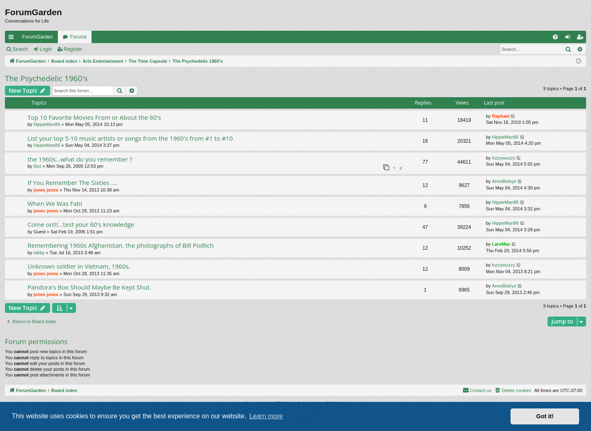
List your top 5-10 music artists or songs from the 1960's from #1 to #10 (130, 138)
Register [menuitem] (581, 38)
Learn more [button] (266, 416)
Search (20, 49)
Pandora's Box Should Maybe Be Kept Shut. (89, 287)
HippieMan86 (47, 124)
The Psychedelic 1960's (46, 78)
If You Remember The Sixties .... (72, 182)
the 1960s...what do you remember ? (79, 159)
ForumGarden (37, 37)
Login (46, 49)
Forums (78, 37)
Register (73, 49)
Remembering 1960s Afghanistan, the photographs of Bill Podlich (120, 245)
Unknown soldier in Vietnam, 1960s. (78, 266)
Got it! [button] (545, 416)
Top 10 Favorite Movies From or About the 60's (94, 117)
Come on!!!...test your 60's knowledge (80, 224)
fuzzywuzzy (503, 157)
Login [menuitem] (569, 38)
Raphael (501, 116)
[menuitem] (555, 37)
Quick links (12, 38)
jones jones (46, 189)
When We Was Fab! (54, 203)
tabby (39, 252)
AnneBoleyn (504, 181)
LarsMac (501, 244)
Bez (37, 166)
